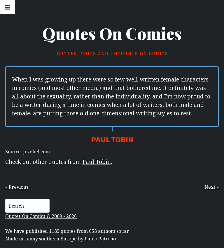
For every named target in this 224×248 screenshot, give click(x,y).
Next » (211, 187)
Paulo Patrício (100, 238)
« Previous (16, 187)
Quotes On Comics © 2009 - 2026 (41, 216)
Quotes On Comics (112, 33)
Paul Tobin (96, 162)
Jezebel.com (36, 151)
